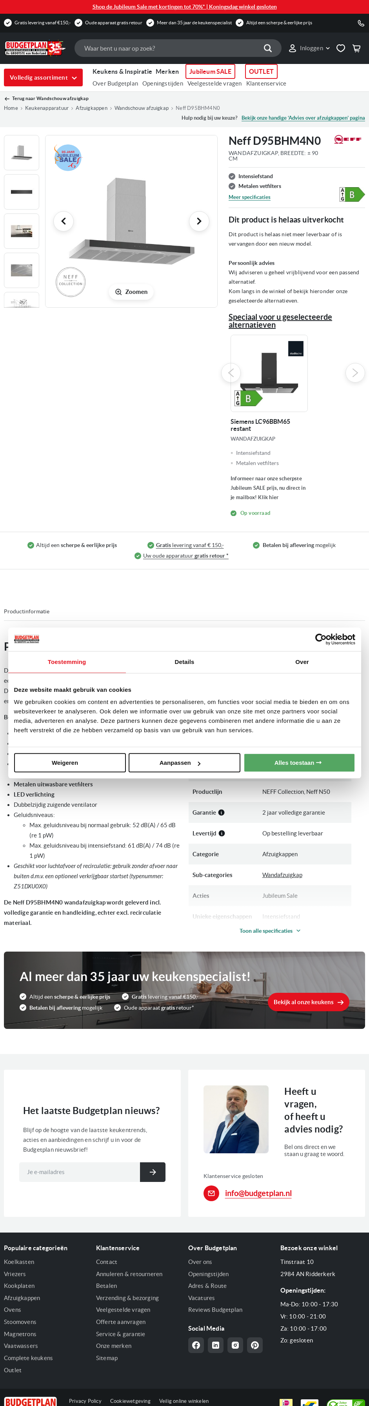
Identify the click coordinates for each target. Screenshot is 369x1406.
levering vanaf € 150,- (190, 545)
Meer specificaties (250, 197)
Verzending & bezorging (127, 1298)
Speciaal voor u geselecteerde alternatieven (280, 320)
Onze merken (113, 1345)
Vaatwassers (21, 1345)
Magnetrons (20, 1334)
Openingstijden (162, 83)
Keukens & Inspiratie (122, 71)
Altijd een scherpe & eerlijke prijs (279, 22)
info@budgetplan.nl (258, 1193)
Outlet (13, 1370)
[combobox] (178, 48)
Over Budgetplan (115, 83)
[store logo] (35, 48)
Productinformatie (26, 611)
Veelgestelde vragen (214, 83)
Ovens (12, 1309)
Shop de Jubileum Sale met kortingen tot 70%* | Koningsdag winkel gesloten (185, 7)
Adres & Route (207, 1285)
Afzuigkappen (22, 1298)
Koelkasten (19, 1261)
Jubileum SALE (210, 71)
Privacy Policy (85, 1401)
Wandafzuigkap (282, 875)
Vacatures (201, 1298)
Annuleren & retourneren (129, 1274)
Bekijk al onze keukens (304, 1002)
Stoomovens (20, 1321)
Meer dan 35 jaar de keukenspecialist (194, 22)
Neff (268, 750)
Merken (167, 71)
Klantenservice (266, 83)
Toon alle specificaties (266, 931)
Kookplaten (19, 1285)
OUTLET (261, 71)
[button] (309, 48)
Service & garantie (120, 1334)
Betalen (106, 1285)
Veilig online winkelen (184, 1401)
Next (355, 373)
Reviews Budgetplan (215, 1309)
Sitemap (107, 1358)
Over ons (200, 1261)
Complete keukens (28, 1358)
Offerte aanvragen (120, 1321)
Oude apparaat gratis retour (113, 22)
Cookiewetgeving (130, 1401)
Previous (231, 373)
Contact (106, 1261)
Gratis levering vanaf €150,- (43, 22)
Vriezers (15, 1274)
